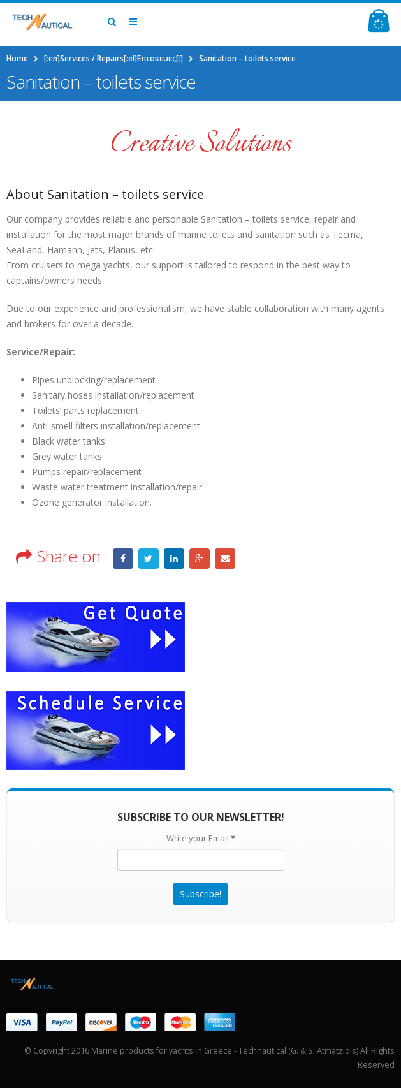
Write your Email (200, 838)
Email (225, 558)
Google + (199, 558)
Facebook (123, 558)
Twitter (148, 558)
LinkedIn (174, 558)
